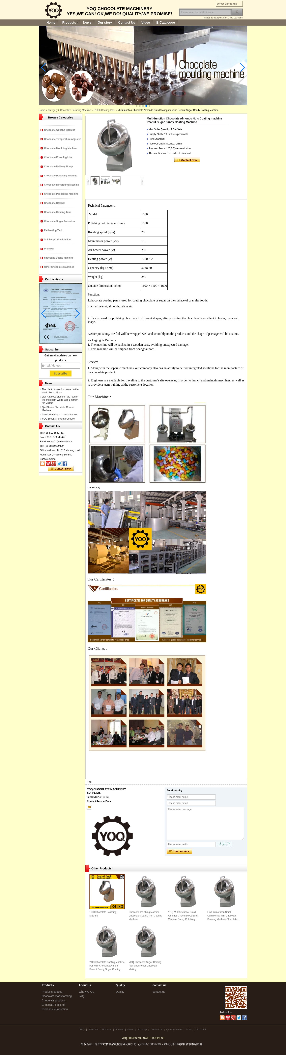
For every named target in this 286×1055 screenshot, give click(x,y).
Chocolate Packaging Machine (61, 194)
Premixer (49, 248)
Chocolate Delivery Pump (58, 166)
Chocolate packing (53, 1004)
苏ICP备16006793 (149, 1044)
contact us (159, 991)
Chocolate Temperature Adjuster (62, 139)
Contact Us (126, 22)
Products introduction (55, 1009)
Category (53, 110)
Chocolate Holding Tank (57, 212)
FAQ (81, 996)
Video (145, 22)
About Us (93, 1029)
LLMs (189, 1029)
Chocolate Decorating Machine (61, 184)
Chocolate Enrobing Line (58, 157)
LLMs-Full (201, 1029)
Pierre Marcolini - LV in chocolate (59, 414)
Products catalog (52, 991)
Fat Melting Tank (53, 230)
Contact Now (60, 468)
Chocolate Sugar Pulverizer (59, 221)
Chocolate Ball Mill (54, 203)
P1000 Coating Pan (104, 110)
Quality (120, 991)
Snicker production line (57, 239)
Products (69, 22)
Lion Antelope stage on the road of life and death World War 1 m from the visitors (60, 399)
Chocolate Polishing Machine (75, 110)
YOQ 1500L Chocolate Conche (58, 418)
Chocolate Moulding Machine (60, 148)
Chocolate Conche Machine (59, 130)
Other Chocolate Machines (59, 267)
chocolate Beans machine (58, 257)
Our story (105, 22)
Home (50, 22)
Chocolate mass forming (57, 996)
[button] (136, 106)
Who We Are (86, 991)
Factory (120, 1029)
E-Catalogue (165, 22)
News (87, 22)
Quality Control (174, 1029)
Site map (142, 1029)
